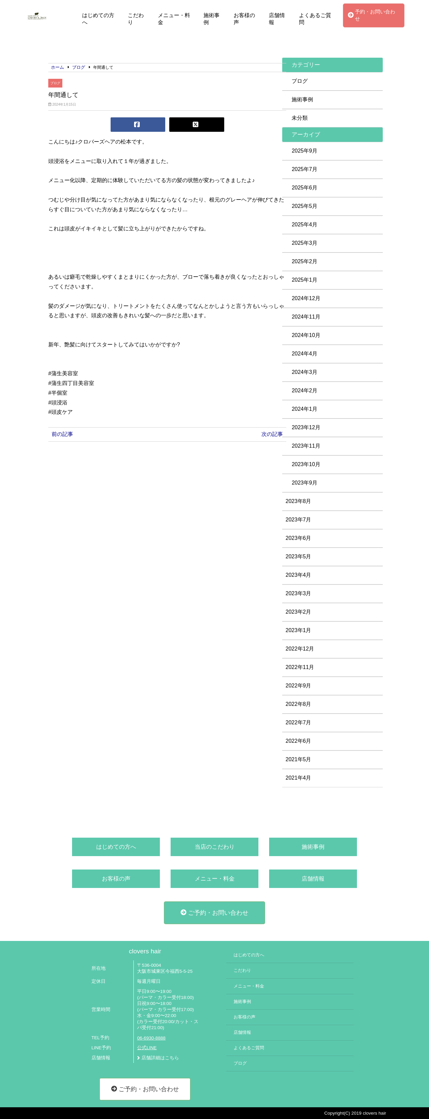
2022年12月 (300, 649)
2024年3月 (304, 372)
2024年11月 (306, 317)
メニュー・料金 (174, 18)
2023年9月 (304, 483)
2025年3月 (304, 243)
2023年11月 (306, 446)
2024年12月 (306, 298)
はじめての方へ (98, 18)
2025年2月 (304, 261)
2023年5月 (298, 556)
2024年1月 (304, 409)
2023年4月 (298, 575)
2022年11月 (300, 667)
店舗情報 (277, 18)
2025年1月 (304, 280)
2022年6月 (298, 741)
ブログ (55, 83)
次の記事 (272, 434)
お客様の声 (244, 18)
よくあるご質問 (315, 18)
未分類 (300, 118)
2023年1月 (298, 630)
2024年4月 (304, 353)
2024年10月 (306, 335)
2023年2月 (298, 612)
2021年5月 (298, 759)
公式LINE (147, 1047)
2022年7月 (298, 722)
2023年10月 (306, 464)
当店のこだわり (215, 847)
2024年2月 (304, 390)
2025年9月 (304, 151)
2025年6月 (304, 187)
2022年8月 (298, 704)
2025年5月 (304, 206)
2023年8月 (298, 501)
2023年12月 (306, 427)
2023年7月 (298, 519)
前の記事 (62, 434)
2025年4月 (304, 224)
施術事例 (211, 18)
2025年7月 (304, 169)
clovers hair (145, 951)
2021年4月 (298, 778)
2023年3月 (298, 593)
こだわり (136, 18)
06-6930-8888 (151, 1038)
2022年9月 (298, 685)
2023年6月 (298, 538)
